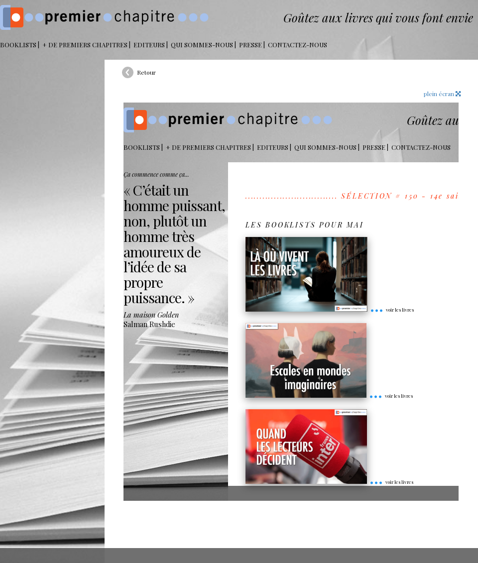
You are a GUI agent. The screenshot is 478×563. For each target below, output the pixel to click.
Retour (146, 72)
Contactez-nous (297, 44)
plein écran (442, 94)
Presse (250, 44)
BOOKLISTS (18, 44)
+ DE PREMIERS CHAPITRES (84, 44)
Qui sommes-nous (202, 44)
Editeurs (149, 44)
